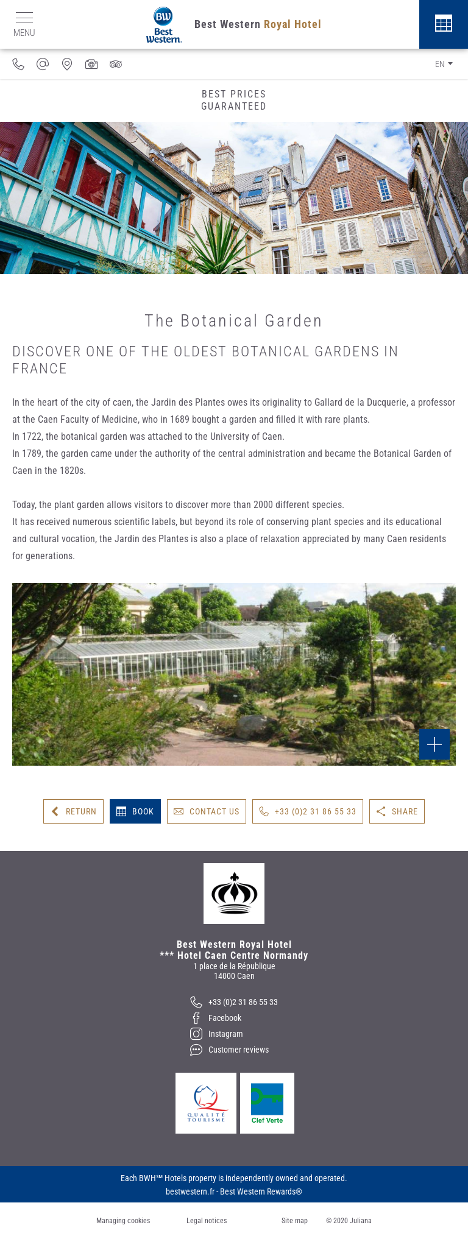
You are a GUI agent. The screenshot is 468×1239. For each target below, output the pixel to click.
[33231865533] (18, 64)
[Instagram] (234, 1034)
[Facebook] (234, 1018)
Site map (295, 1220)
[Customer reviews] (116, 64)
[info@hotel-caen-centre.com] (42, 64)
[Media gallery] (91, 64)
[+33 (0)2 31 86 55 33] (234, 1002)
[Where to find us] (67, 64)
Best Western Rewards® (261, 1191)
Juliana (361, 1220)
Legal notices (206, 1220)
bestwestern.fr (190, 1191)
